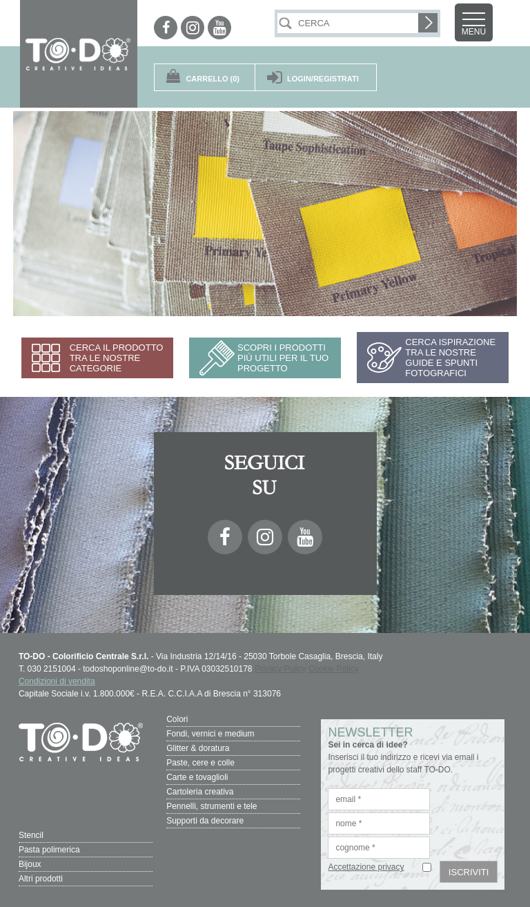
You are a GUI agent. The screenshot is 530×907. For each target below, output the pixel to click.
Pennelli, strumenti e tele (211, 806)
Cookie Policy (333, 669)
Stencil (31, 835)
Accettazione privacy (366, 867)
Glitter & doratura (197, 748)
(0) (212, 79)
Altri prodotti (41, 879)
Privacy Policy (280, 669)
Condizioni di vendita (57, 681)
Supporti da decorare (205, 821)
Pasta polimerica (49, 850)
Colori (177, 719)
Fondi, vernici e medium (210, 734)
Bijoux (30, 864)
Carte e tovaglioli (197, 777)
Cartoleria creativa (199, 792)
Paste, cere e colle (200, 763)
